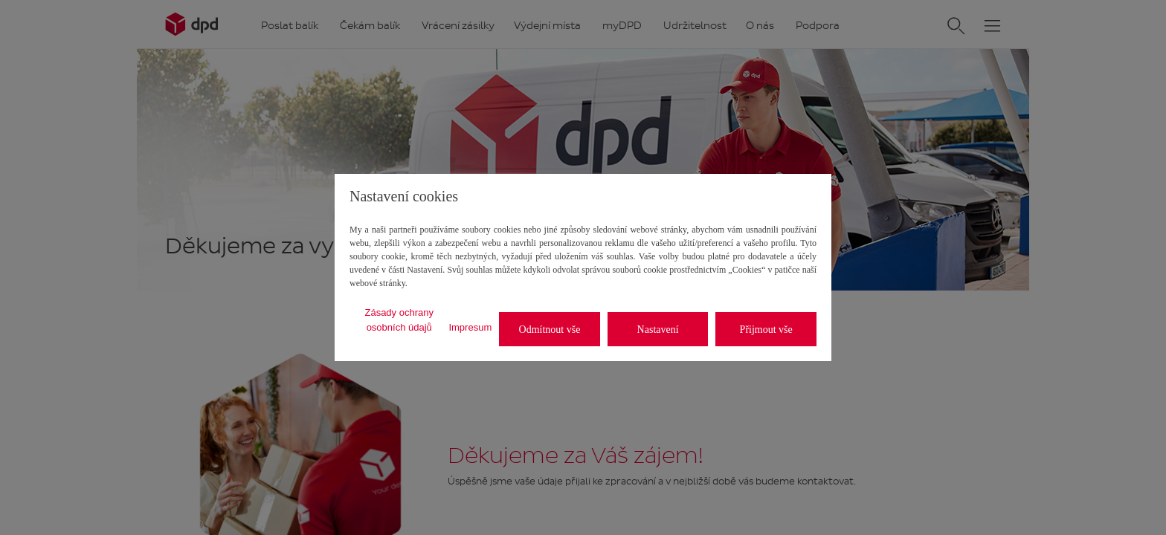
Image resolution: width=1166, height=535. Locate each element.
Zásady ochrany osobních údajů (399, 320)
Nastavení (658, 329)
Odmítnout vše (550, 329)
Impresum (470, 327)
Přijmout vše (766, 329)
